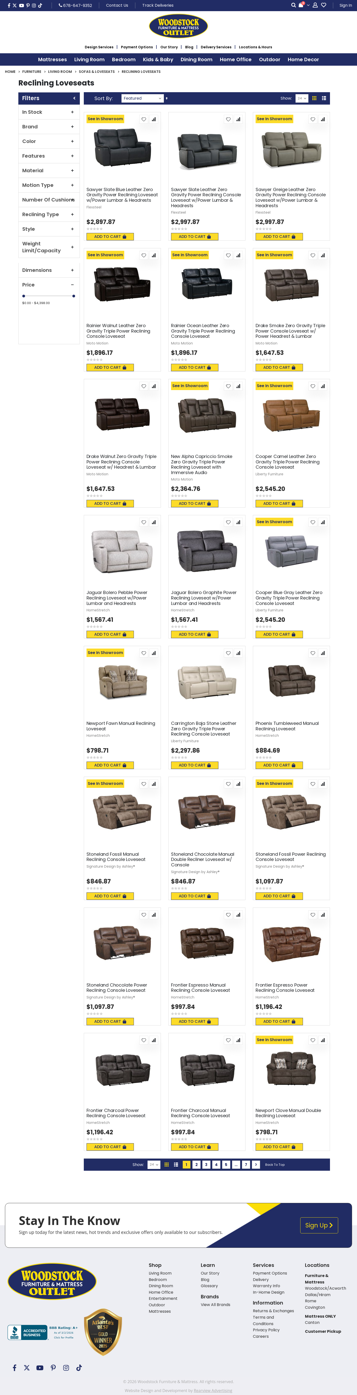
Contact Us (117, 5)
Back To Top (275, 1164)
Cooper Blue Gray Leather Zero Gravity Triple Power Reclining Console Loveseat (289, 598)
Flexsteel (94, 207)
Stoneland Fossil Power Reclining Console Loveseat (291, 857)
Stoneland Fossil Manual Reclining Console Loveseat (116, 857)
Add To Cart (110, 236)
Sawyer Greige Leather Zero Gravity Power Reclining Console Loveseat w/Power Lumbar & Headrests (291, 197)
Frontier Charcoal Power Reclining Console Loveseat (116, 1113)
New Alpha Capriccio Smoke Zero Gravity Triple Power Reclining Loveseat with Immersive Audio (202, 464)
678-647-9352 (75, 5)
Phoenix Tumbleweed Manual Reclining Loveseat (287, 726)
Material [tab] (49, 170)
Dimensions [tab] (49, 270)
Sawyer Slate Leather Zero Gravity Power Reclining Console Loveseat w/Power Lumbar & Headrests (206, 197)
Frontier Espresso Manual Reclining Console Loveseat (200, 987)
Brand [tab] (49, 126)
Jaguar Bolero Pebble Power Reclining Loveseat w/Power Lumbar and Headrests (117, 598)
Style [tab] (49, 229)
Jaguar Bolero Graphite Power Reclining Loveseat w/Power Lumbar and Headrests (204, 598)
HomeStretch (98, 610)
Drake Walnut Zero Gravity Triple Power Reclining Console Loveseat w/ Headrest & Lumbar (121, 462)
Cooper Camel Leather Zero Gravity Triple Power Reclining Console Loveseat (288, 462)
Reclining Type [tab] (49, 214)
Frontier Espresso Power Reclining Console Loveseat (285, 987)
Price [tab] (49, 284)
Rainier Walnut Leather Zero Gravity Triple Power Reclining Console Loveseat (118, 331)
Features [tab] (49, 155)
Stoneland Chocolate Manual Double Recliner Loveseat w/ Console (202, 860)
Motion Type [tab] (49, 185)
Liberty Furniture (269, 474)
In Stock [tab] (49, 112)
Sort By (103, 98)
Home (10, 71)
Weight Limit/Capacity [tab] (49, 247)
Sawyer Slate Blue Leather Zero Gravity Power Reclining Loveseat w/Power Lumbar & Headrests (122, 195)
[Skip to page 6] (236, 1165)
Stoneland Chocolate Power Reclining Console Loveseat (117, 987)
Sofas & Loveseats (97, 71)
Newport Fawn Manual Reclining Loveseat (121, 726)
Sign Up (319, 1225)
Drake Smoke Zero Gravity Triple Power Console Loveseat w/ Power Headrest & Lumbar (290, 331)
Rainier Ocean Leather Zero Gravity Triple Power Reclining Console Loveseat (203, 331)
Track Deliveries (158, 5)
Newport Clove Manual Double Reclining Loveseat (288, 1113)
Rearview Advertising (213, 1390)
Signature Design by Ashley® (111, 866)
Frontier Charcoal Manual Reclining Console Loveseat (200, 1113)
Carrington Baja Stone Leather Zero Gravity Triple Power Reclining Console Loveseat (204, 729)
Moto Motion (97, 343)
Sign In (346, 5)
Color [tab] (49, 141)
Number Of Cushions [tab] (49, 199)
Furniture (31, 71)
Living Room (60, 71)
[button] (143, 119)
